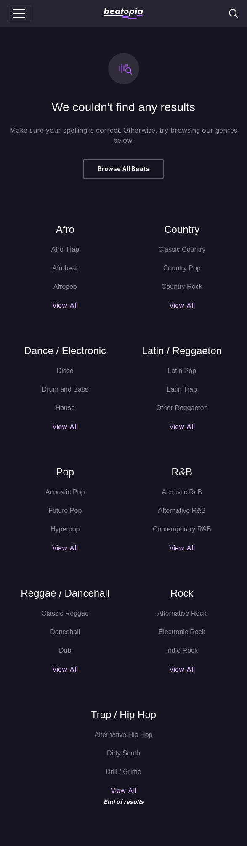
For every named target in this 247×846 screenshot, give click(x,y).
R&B (182, 472)
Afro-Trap (65, 249)
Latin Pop (181, 370)
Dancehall (65, 631)
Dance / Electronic (65, 350)
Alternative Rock (182, 613)
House (65, 407)
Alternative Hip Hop (124, 734)
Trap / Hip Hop (123, 714)
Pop (65, 472)
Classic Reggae (65, 613)
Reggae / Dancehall (65, 593)
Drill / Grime (123, 771)
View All (65, 305)
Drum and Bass (65, 389)
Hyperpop (65, 529)
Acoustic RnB (182, 492)
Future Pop (65, 510)
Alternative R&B (182, 510)
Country (181, 229)
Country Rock (182, 286)
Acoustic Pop (65, 492)
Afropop (65, 286)
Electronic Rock (182, 631)
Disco (65, 370)
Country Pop (182, 268)
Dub (65, 650)
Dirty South (123, 753)
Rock (182, 593)
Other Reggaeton (182, 407)
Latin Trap (182, 389)
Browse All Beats (123, 168)
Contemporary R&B (182, 529)
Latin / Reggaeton (182, 350)
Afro (65, 229)
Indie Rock (182, 650)
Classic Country (181, 249)
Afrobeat (65, 268)
